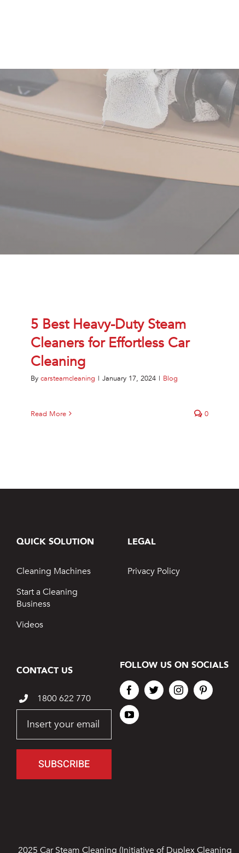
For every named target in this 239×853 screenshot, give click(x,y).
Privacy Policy (153, 571)
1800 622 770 (64, 698)
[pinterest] (203, 690)
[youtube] (129, 714)
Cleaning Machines (53, 571)
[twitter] (154, 690)
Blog (170, 378)
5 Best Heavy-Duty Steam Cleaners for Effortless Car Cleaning (110, 343)
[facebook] (129, 690)
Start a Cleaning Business (47, 598)
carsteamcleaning (67, 378)
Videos (29, 625)
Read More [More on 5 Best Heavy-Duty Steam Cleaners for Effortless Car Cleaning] (48, 414)
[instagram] (178, 690)
